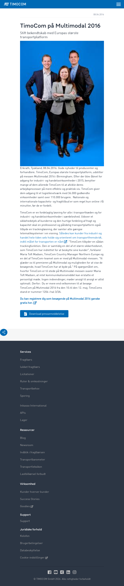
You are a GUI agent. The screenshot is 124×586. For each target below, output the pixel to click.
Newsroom (26, 445)
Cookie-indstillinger (34, 557)
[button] (3, 332)
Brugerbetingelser (31, 543)
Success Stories (29, 499)
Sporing (25, 396)
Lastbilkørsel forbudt (33, 474)
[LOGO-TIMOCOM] (15, 4)
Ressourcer (27, 430)
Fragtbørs (26, 359)
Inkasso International (33, 405)
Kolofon (25, 536)
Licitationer (27, 374)
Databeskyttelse (30, 550)
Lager (23, 420)
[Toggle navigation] (118, 4)
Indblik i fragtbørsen (32, 452)
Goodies (26, 506)
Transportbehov (29, 388)
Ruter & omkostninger (34, 381)
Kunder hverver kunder (34, 492)
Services (25, 352)
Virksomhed (27, 484)
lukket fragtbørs (30, 367)
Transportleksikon (31, 467)
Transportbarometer (32, 459)
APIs (23, 413)
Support (25, 521)
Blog (23, 438)
